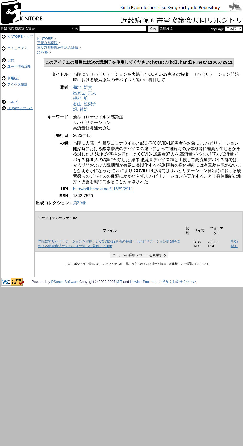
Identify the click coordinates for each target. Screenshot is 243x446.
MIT (119, 282)
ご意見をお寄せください (177, 282)
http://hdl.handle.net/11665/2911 (103, 189)
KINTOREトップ (20, 36)
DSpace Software (64, 282)
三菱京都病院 (47, 43)
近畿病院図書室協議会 (18, 29)
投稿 (10, 60)
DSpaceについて (20, 108)
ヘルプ (12, 102)
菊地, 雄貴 (82, 88)
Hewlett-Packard (143, 282)
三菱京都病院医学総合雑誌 (57, 47)
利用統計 (14, 78)
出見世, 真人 (84, 93)
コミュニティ (17, 48)
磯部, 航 (80, 99)
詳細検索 (166, 29)
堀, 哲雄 (80, 110)
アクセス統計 (17, 84)
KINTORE (45, 39)
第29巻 (42, 52)
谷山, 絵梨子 (84, 104)
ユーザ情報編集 (19, 66)
